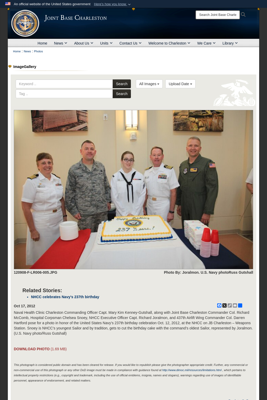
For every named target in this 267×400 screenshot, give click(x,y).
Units (106, 43)
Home (42, 43)
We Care (206, 43)
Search (122, 84)
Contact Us (130, 43)
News (60, 43)
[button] (113, 4)
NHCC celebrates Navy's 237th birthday (65, 297)
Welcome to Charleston (169, 43)
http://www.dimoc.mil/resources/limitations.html (191, 370)
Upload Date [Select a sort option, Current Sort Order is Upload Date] (180, 84)
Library (230, 43)
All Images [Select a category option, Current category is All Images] (149, 84)
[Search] (218, 14)
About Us (83, 43)
